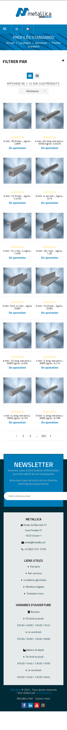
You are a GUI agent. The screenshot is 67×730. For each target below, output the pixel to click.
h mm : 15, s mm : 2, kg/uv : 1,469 (17, 252)
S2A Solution (44, 693)
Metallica (15, 690)
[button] (16, 28)
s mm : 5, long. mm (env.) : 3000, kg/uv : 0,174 (49, 362)
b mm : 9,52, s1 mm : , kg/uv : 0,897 (17, 307)
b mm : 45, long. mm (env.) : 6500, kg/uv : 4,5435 (49, 142)
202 (43, 436)
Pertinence (36, 91)
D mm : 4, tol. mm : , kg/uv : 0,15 (49, 197)
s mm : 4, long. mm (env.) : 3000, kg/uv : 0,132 (17, 417)
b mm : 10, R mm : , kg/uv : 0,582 (49, 307)
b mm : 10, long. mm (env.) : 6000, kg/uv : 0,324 (17, 362)
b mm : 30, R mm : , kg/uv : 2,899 (17, 142)
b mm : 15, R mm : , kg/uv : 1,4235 (17, 197)
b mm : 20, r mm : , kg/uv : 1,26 (49, 252)
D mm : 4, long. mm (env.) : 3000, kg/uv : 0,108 (49, 417)
